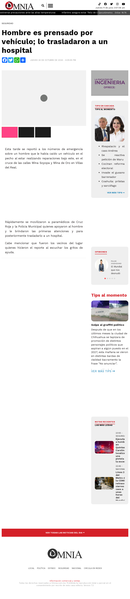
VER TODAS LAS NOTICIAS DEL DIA (65, 533)
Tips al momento (105, 110)
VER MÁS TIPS (116, 193)
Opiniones (101, 253)
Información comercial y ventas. (65, 582)
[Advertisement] (43, 194)
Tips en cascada (104, 107)
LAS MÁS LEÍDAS (104, 426)
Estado (51, 569)
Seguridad (7, 24)
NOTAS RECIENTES (105, 423)
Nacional (76, 569)
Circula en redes (93, 569)
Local (31, 569)
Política (41, 569)
